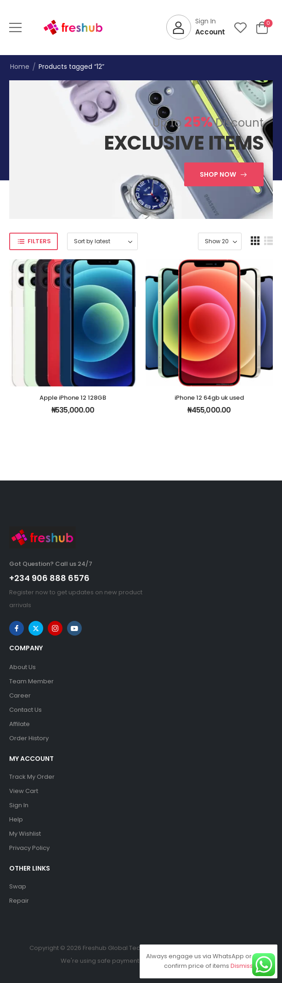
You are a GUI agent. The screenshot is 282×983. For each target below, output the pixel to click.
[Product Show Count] (220, 241)
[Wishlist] (240, 27)
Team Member (31, 681)
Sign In (18, 805)
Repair (19, 900)
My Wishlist (25, 833)
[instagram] (55, 628)
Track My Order (32, 776)
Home (19, 66)
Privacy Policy (29, 847)
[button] (15, 27)
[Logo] (73, 27)
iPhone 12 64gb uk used (209, 397)
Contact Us (25, 709)
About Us (22, 667)
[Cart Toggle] (262, 27)
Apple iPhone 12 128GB (72, 397)
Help (16, 819)
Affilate (19, 724)
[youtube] (74, 628)
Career (20, 695)
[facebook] (16, 628)
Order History (29, 738)
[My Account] (195, 27)
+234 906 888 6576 (49, 578)
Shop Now (218, 174)
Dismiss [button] (242, 965)
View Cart (23, 791)
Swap (17, 886)
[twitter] (35, 628)
